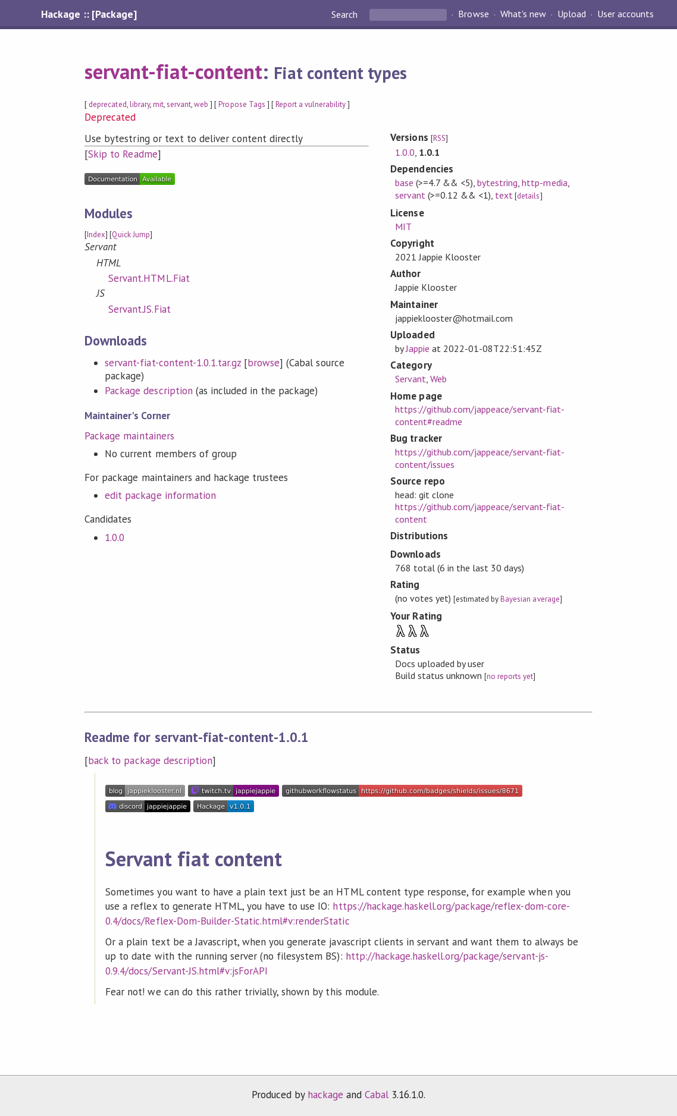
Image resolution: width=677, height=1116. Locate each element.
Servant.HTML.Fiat (148, 278)
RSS (439, 138)
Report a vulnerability (310, 104)
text (504, 195)
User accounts (625, 14)
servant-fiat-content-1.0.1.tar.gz (173, 362)
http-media (544, 182)
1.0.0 (114, 537)
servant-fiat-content (173, 71)
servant (179, 104)
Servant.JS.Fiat (139, 309)
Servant (410, 379)
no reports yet (510, 676)
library (140, 104)
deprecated (107, 104)
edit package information (160, 495)
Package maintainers (129, 435)
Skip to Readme (122, 154)
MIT (403, 226)
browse (263, 362)
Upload (571, 14)
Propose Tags (241, 104)
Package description (148, 390)
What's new (523, 14)
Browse (473, 14)
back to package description (150, 760)
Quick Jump (130, 235)
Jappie (418, 348)
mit (158, 104)
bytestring (497, 182)
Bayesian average (529, 599)
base (404, 182)
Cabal (376, 1094)
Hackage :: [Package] (88, 14)
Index (96, 235)
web (201, 104)
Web (438, 379)
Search (345, 14)
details (528, 196)
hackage (325, 1094)
